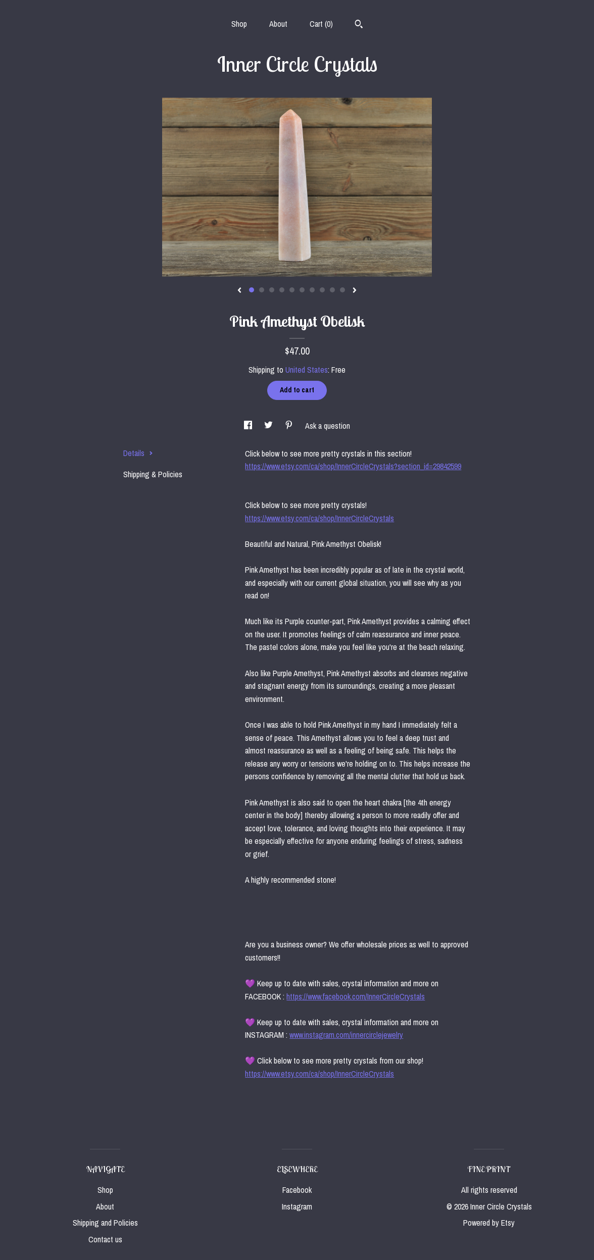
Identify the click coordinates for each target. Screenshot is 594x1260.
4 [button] (281, 289)
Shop (239, 23)
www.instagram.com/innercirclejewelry (346, 1034)
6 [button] (302, 289)
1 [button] (251, 289)
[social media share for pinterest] (290, 425)
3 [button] (271, 289)
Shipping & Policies (152, 474)
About (278, 23)
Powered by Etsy (489, 1222)
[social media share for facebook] (249, 425)
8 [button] (322, 289)
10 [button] (342, 289)
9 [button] (332, 289)
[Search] (359, 25)
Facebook (297, 1189)
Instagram (297, 1206)
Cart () (321, 23)
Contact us (105, 1239)
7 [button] (312, 289)
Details (138, 453)
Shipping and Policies (105, 1222)
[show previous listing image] (239, 290)
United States (306, 369)
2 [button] (261, 289)
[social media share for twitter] (269, 425)
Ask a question (327, 425)
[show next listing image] (354, 290)
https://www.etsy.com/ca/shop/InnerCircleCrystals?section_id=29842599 (353, 466)
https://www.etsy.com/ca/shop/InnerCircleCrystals (319, 518)
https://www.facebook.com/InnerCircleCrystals (355, 996)
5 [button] (291, 289)
